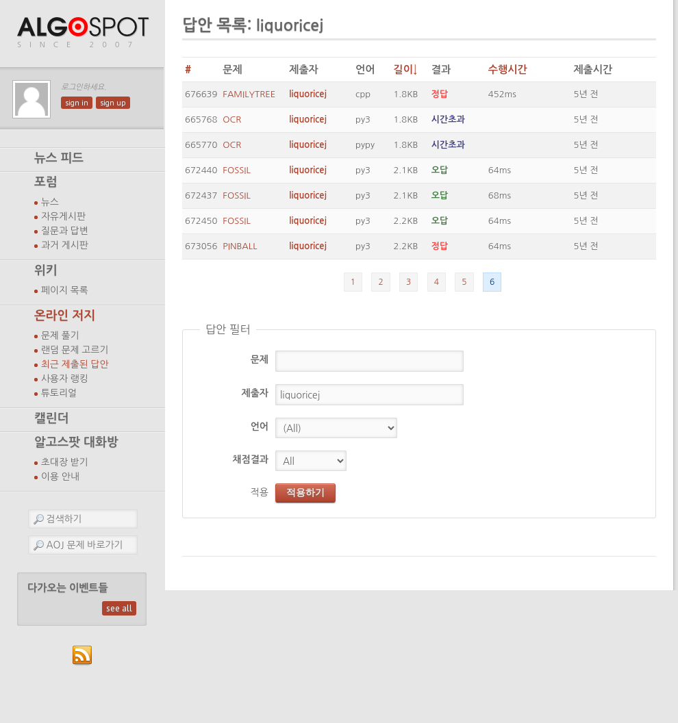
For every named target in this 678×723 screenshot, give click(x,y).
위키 (46, 270)
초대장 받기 (64, 462)
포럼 (46, 182)
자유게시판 (63, 216)
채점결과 (250, 459)
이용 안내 (60, 476)
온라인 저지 (64, 315)
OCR (232, 119)
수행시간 (507, 69)
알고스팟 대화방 (76, 442)
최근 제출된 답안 (75, 364)
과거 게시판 (64, 245)
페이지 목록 (64, 290)
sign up (113, 102)
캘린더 (51, 418)
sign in (76, 102)
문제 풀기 (60, 335)
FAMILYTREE (249, 94)
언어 (259, 426)
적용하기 (305, 492)
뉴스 (50, 202)
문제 (259, 359)
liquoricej (308, 94)
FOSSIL (236, 170)
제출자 (255, 393)
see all (119, 608)
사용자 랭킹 (64, 378)
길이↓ (405, 69)
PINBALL (240, 246)
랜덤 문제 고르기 (75, 350)
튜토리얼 (59, 393)
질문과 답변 (64, 231)
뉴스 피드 (59, 158)
